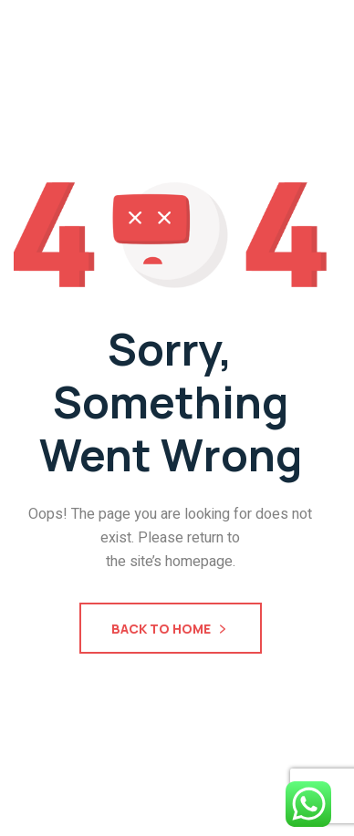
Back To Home (170, 630)
